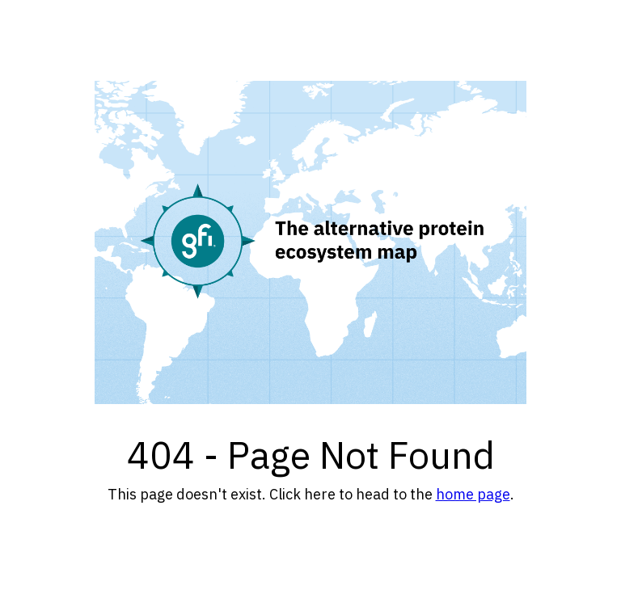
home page (473, 494)
